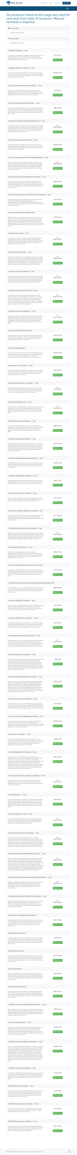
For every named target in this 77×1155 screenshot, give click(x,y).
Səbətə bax (67, 3)
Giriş (51, 3)
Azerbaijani (44, 3)
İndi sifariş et (58, 60)
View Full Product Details (21, 59)
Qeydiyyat (56, 3)
